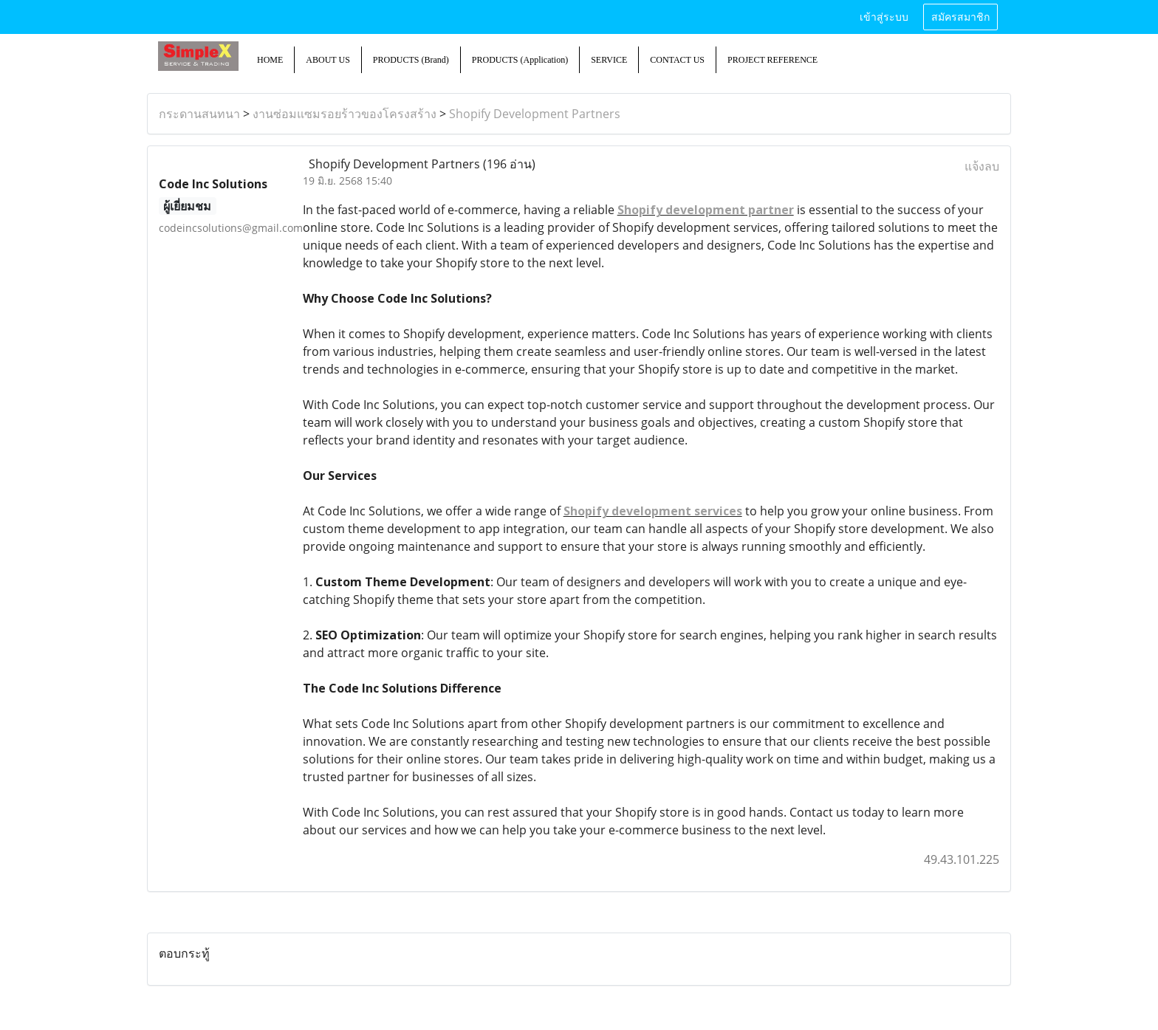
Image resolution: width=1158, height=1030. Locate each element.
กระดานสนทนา (199, 114)
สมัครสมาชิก (960, 17)
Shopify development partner (705, 210)
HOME (270, 60)
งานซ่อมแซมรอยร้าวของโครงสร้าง (344, 114)
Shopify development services (652, 511)
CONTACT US (677, 60)
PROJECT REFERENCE (772, 60)
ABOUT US (327, 60)
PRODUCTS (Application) (520, 60)
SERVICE (609, 60)
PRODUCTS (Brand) (411, 60)
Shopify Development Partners (534, 114)
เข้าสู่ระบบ (884, 17)
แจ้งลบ (982, 166)
